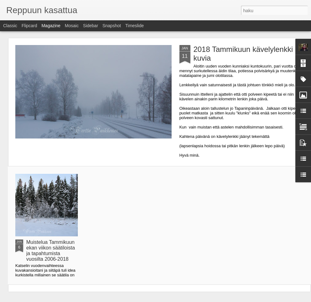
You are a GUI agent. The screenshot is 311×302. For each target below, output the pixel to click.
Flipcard (29, 25)
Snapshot (112, 25)
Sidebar (90, 25)
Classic (10, 25)
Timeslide (134, 25)
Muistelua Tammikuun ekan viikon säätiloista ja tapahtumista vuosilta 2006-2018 (50, 250)
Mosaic (71, 25)
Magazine (51, 25)
